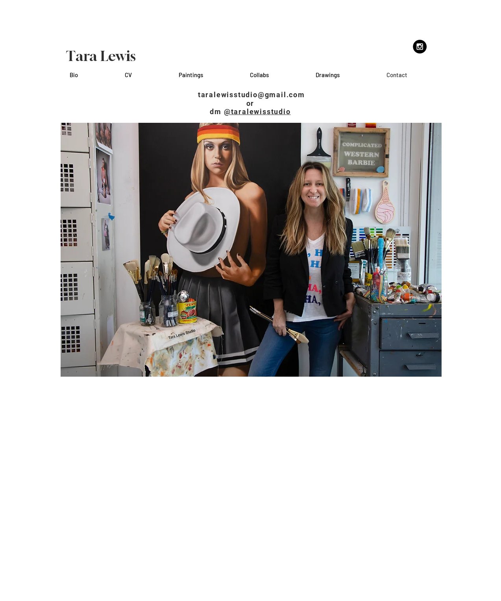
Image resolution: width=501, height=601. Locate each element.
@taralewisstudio (257, 111)
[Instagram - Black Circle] (420, 47)
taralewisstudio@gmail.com (251, 95)
